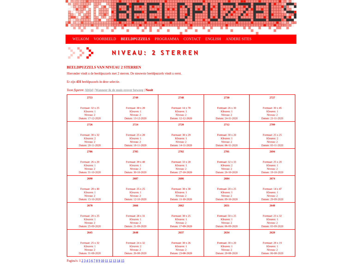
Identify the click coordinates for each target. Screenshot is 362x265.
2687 (135, 178)
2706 (90, 151)
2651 (226, 205)
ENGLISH (213, 39)
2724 (135, 124)
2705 (135, 151)
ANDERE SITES (239, 39)
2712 (226, 124)
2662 (181, 205)
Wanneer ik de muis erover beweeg (119, 90)
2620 (272, 232)
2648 (272, 205)
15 (122, 260)
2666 (135, 205)
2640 (135, 232)
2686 (181, 178)
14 (118, 260)
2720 (181, 124)
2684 (226, 178)
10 (102, 260)
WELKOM (80, 39)
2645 (90, 232)
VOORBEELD (105, 39)
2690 (90, 178)
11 (106, 260)
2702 (181, 151)
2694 (272, 151)
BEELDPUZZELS (135, 39)
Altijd (89, 90)
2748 (181, 97)
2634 (226, 232)
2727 (272, 97)
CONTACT (192, 39)
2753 (90, 97)
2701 (226, 151)
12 (110, 260)
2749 (135, 97)
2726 (90, 124)
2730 (226, 97)
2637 (181, 232)
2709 (272, 124)
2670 (90, 205)
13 (114, 260)
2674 (272, 178)
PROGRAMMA (167, 39)
